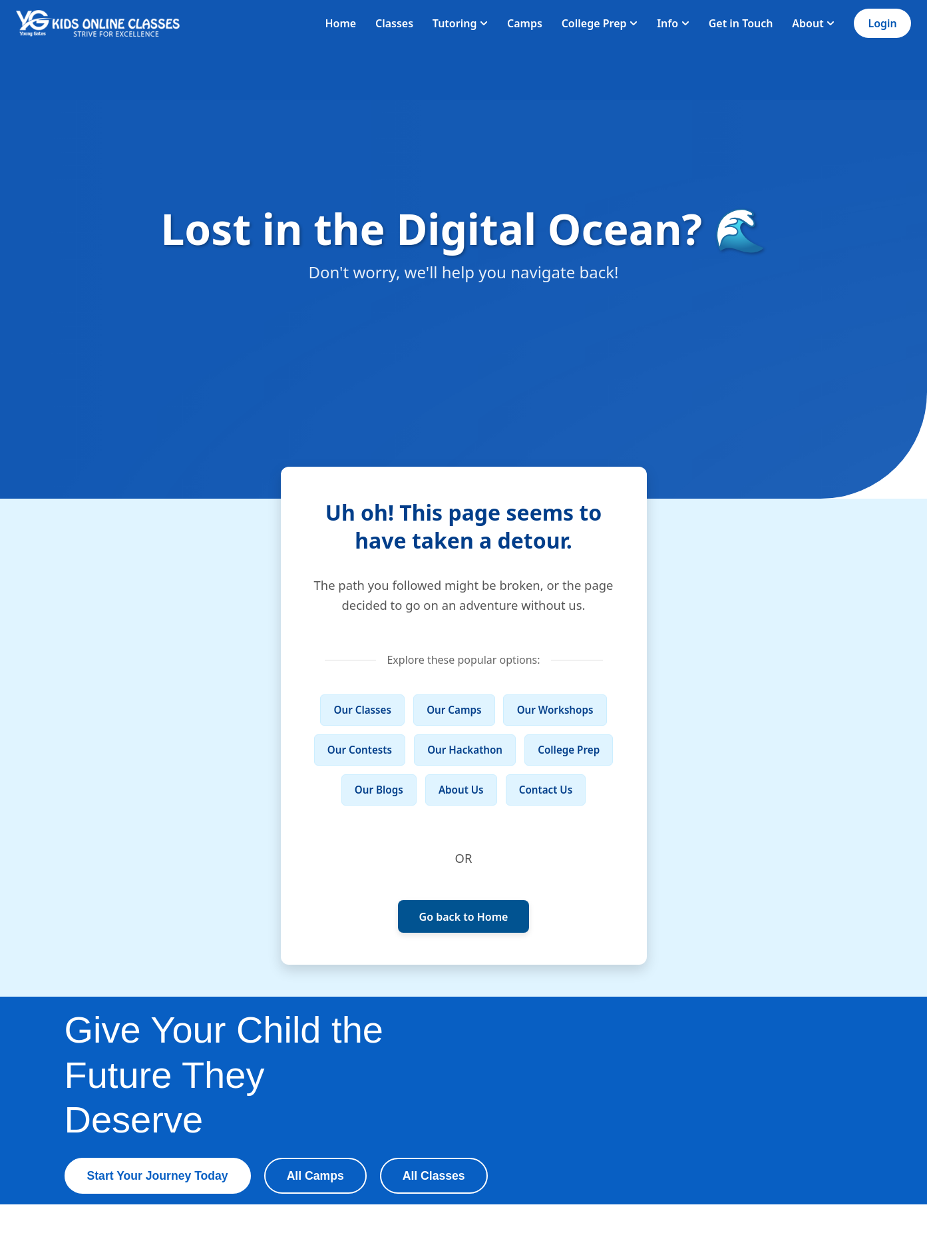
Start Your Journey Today (157, 1175)
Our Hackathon (464, 749)
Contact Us (545, 789)
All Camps (315, 1175)
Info (673, 23)
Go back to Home (463, 916)
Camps (524, 23)
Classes (394, 23)
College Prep (600, 23)
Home (340, 23)
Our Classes (362, 709)
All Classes (434, 1175)
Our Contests (359, 749)
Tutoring (460, 23)
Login (882, 23)
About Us (461, 789)
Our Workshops (555, 709)
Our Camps (454, 709)
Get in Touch (741, 23)
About (813, 23)
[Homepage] (98, 23)
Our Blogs (379, 789)
